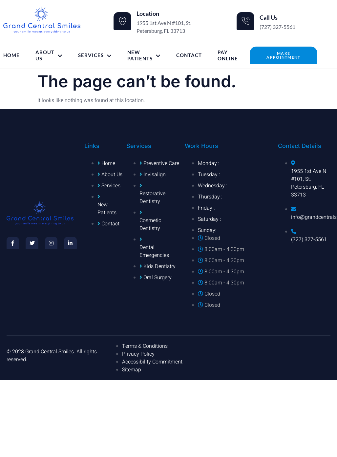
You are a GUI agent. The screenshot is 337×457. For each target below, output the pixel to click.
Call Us (269, 17)
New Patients (143, 55)
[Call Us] (245, 21)
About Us (48, 55)
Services (95, 55)
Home (11, 55)
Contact (189, 55)
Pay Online (228, 55)
